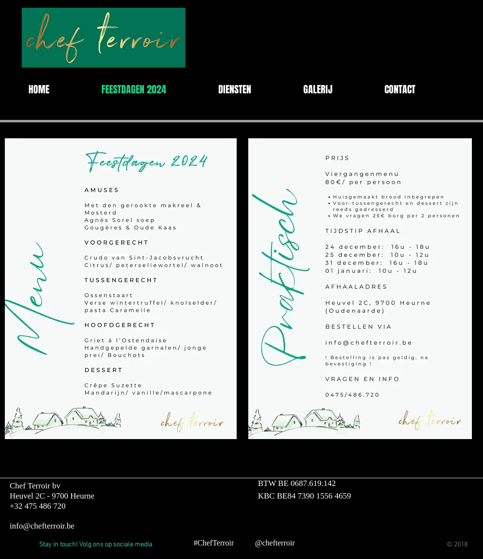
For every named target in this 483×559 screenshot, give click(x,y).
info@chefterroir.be (42, 525)
